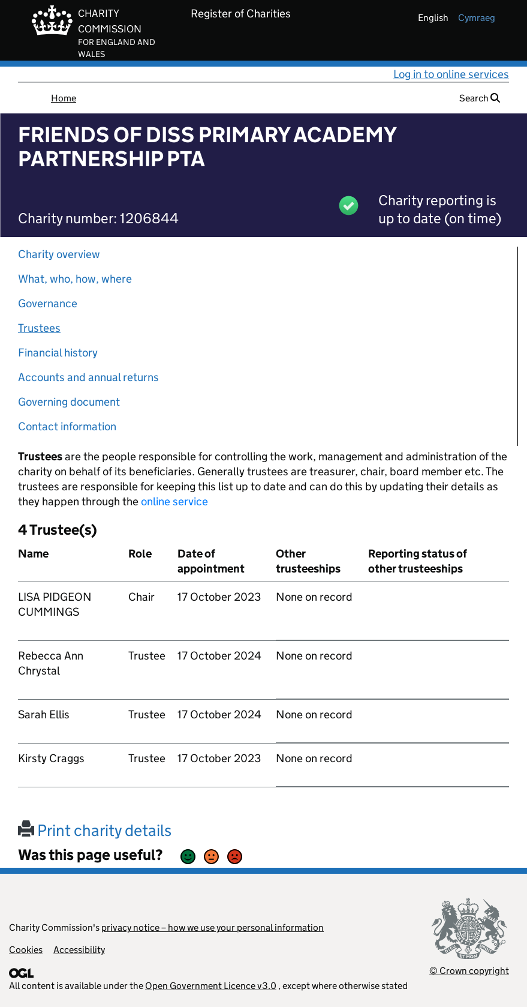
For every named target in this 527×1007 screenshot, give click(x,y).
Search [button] (479, 98)
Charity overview (59, 254)
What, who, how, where (75, 279)
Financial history (58, 352)
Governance (47, 303)
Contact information (67, 426)
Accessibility (79, 949)
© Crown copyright (469, 970)
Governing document (69, 402)
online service (174, 501)
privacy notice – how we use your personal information (212, 927)
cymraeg (476, 17)
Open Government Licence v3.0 (210, 985)
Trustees (39, 328)
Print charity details (94, 830)
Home (63, 98)
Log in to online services (451, 74)
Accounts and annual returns (88, 377)
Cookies (26, 949)
